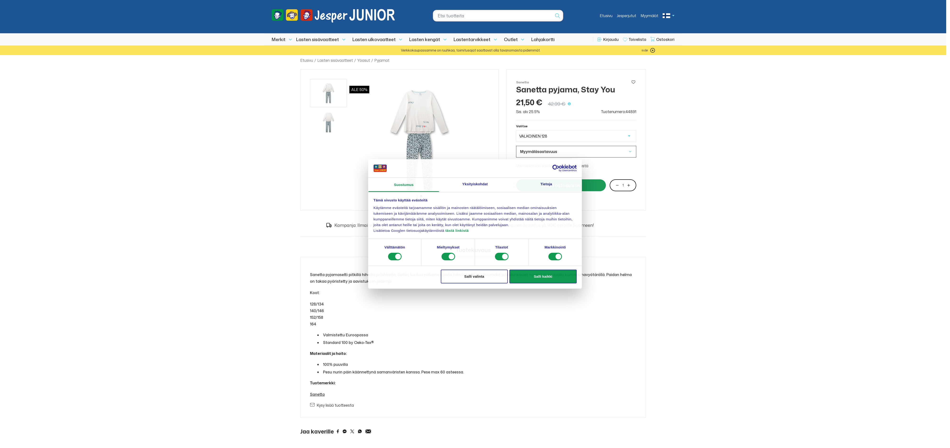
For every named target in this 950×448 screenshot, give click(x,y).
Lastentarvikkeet (472, 39)
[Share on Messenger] (345, 431)
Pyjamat (382, 60)
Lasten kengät (424, 39)
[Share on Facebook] (338, 431)
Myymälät (649, 15)
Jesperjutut (626, 15)
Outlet (511, 39)
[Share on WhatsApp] (360, 431)
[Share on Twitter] (352, 431)
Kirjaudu (611, 39)
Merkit (278, 39)
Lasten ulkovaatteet (374, 39)
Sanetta (317, 394)
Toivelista (637, 39)
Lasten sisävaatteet (317, 39)
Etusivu (606, 15)
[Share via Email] (368, 431)
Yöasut (363, 60)
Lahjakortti (543, 39)
